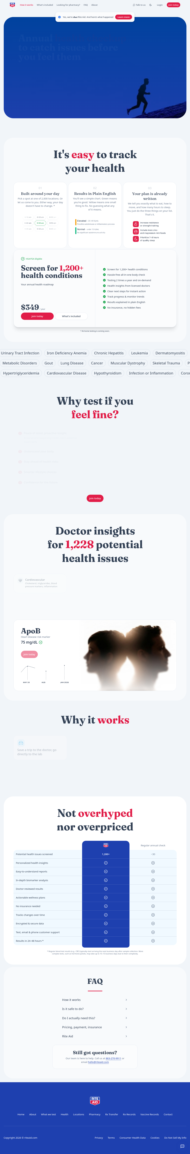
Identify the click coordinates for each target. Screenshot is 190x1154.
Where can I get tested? (62, 91)
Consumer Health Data (133, 1137)
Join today (173, 4)
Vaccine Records (150, 1114)
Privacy (99, 1137)
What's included (45, 4)
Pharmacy (94, 1114)
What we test (48, 1114)
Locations (78, 1114)
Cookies (155, 1137)
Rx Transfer (111, 1114)
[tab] (49, 437)
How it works (26, 4)
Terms (111, 1137)
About (94, 4)
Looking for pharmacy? (68, 4)
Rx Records (129, 1114)
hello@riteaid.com (98, 1062)
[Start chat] (100, 74)
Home (21, 1114)
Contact (168, 1114)
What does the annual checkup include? (42, 84)
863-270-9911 (113, 1058)
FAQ (86, 4)
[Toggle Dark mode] (150, 4)
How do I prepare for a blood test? (85, 84)
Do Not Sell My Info (175, 1137)
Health (64, 1114)
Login (160, 4)
